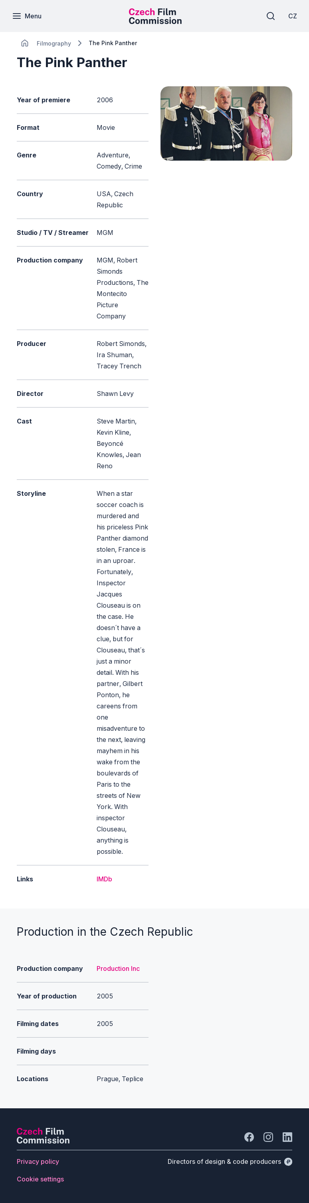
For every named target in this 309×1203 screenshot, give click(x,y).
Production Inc (118, 968)
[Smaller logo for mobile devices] (155, 22)
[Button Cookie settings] (40, 1179)
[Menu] (27, 16)
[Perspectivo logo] (43, 1141)
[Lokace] (54, 43)
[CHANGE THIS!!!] (25, 43)
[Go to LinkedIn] (287, 1137)
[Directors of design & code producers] (230, 1161)
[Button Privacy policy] (38, 1161)
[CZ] (292, 16)
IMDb (104, 879)
